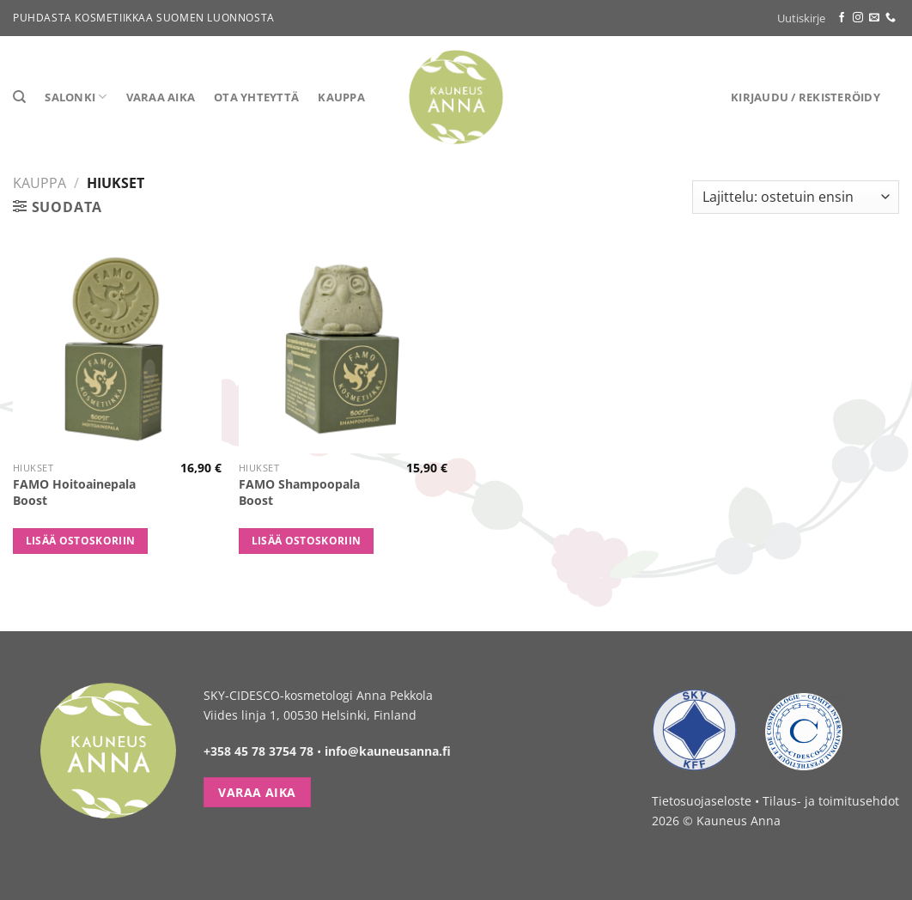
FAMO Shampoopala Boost (299, 492)
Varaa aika (161, 97)
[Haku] (19, 97)
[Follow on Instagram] (858, 18)
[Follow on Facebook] (841, 18)
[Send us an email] (874, 18)
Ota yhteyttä (256, 97)
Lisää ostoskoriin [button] (81, 540)
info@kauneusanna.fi (388, 751)
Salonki (75, 96)
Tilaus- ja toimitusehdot (831, 801)
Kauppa (341, 97)
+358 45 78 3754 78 (258, 751)
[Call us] (890, 18)
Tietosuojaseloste (701, 801)
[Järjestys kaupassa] (795, 197)
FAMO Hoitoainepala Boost (74, 492)
